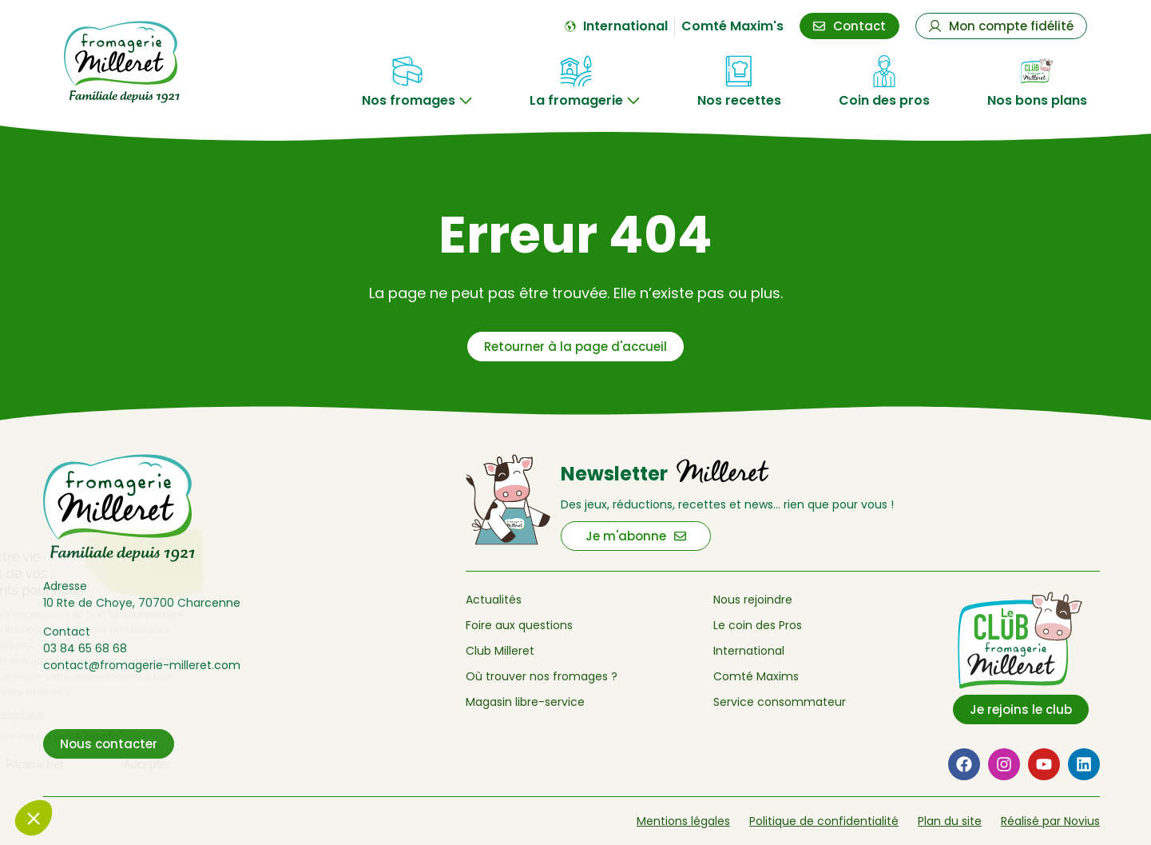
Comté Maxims (756, 676)
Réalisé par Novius (1050, 821)
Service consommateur (779, 702)
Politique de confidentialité (824, 821)
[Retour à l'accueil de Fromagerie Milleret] (140, 62)
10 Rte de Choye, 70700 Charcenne (141, 603)
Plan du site (950, 821)
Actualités (494, 600)
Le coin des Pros (757, 625)
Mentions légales (683, 821)
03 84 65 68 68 (85, 648)
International (748, 651)
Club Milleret (500, 651)
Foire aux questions (519, 625)
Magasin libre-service (525, 702)
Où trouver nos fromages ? (541, 676)
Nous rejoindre (752, 600)
